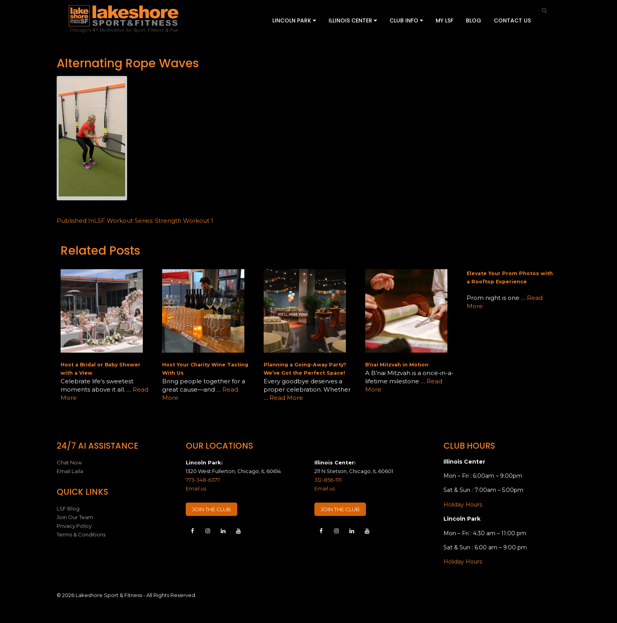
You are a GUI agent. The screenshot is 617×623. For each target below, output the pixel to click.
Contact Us (512, 20)
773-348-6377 (203, 480)
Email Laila (70, 471)
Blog (473, 20)
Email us (196, 488)
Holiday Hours (462, 504)
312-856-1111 (328, 480)
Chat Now (69, 462)
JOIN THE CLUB (211, 509)
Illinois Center (353, 20)
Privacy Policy (74, 526)
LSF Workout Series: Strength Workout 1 (135, 220)
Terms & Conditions (81, 534)
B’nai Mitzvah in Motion (397, 365)
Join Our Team (75, 517)
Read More (286, 397)
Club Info (406, 20)
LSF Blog (68, 508)
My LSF (444, 20)
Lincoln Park (294, 20)
